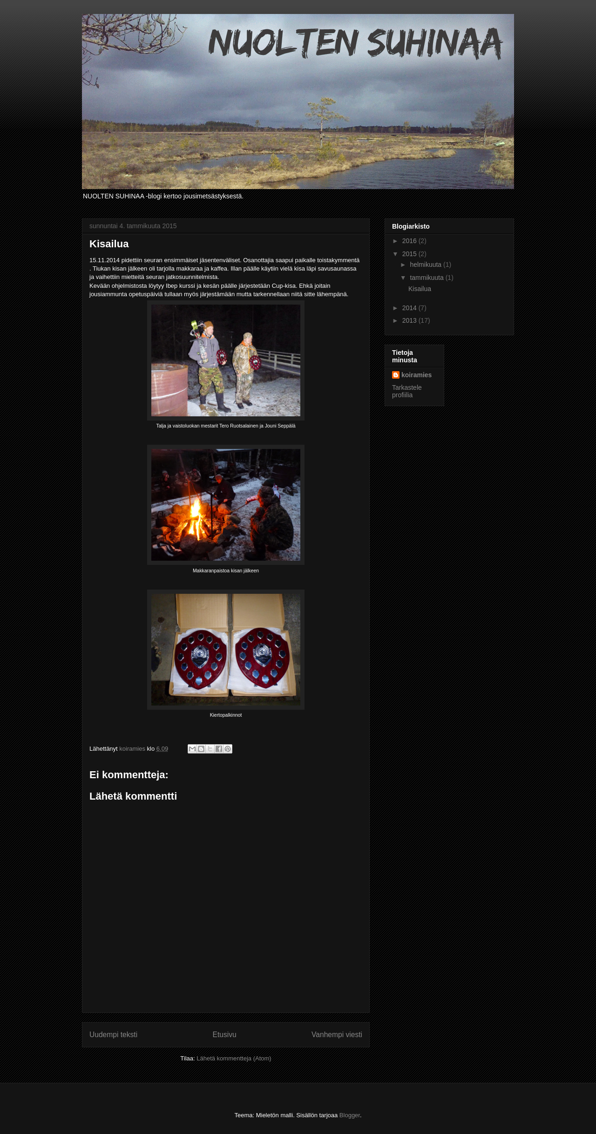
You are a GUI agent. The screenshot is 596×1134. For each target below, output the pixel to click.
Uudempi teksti (113, 1035)
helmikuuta (426, 264)
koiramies (416, 375)
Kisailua (419, 288)
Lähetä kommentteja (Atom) (233, 1058)
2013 (410, 320)
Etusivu (225, 1035)
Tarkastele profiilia (407, 391)
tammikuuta (427, 277)
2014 (410, 308)
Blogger (349, 1115)
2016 (410, 240)
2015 (410, 254)
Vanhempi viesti (337, 1035)
